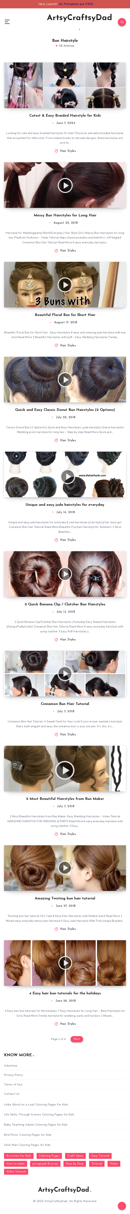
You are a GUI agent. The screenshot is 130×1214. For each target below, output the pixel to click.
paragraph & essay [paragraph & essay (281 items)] (45, 1163)
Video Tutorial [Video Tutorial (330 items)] (16, 1171)
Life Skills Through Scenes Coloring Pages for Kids (39, 1114)
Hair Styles (68, 151)
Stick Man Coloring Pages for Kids (27, 1145)
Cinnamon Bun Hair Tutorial (65, 704)
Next (77, 1039)
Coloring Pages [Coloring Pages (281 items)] (49, 1155)
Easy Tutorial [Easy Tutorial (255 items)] (100, 1155)
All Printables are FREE (76, 4)
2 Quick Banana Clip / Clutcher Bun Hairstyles (65, 604)
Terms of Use (13, 1084)
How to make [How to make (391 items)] (15, 1163)
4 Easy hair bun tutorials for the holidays (65, 993)
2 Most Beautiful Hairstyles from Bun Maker (65, 799)
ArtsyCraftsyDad (79, 22)
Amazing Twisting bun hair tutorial (65, 898)
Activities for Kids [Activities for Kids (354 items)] (18, 1155)
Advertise (10, 1066)
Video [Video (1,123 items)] (114, 1163)
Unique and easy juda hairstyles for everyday (65, 505)
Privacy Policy (13, 1075)
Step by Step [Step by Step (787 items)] (74, 1163)
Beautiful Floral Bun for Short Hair (65, 315)
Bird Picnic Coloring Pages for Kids (28, 1135)
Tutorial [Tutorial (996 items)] (97, 1163)
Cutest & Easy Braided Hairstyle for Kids (65, 116)
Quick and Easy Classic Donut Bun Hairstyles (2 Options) (65, 410)
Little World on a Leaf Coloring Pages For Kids (36, 1105)
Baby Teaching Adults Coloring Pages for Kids (36, 1125)
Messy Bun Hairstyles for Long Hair (65, 215)
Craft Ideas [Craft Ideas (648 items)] (75, 1155)
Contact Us (11, 1094)
